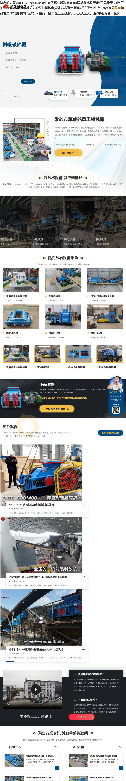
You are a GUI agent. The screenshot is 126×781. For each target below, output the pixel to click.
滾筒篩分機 (61, 710)
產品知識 (79, 567)
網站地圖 (72, 768)
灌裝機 (28, 763)
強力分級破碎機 (76, 367)
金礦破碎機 (12, 724)
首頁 (32, 6)
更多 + (56, 567)
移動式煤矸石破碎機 (40, 710)
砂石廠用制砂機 (86, 705)
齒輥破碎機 (109, 92)
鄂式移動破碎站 (38, 715)
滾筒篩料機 (61, 705)
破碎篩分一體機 (62, 724)
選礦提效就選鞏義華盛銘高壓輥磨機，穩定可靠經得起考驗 (105, 576)
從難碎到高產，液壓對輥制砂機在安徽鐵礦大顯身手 (26, 617)
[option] (63, 61)
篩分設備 (69, 239)
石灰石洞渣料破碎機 (16, 715)
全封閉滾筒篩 (61, 715)
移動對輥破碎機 (107, 367)
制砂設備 (101, 239)
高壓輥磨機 (83, 92)
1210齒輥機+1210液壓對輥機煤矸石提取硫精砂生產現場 (64, 470)
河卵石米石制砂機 (87, 724)
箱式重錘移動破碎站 (40, 719)
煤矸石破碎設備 (110, 719)
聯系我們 (86, 7)
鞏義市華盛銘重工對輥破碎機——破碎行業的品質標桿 (105, 598)
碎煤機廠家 (109, 715)
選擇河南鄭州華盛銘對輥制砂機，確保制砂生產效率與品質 (41, 598)
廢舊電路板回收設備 (79, 763)
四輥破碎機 (54, 333)
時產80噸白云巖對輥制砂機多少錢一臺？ (22, 654)
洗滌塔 (22, 763)
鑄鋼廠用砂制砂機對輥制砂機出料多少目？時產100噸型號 (91, 646)
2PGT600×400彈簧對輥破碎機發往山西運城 (22, 470)
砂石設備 (110, 699)
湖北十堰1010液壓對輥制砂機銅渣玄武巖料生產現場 (105, 470)
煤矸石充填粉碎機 (111, 705)
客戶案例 (59, 7)
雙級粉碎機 (97, 333)
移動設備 (38, 239)
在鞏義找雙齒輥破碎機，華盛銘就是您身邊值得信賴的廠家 (41, 576)
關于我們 (40, 7)
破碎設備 (6, 239)
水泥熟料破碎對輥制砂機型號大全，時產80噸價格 (25, 639)
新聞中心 (68, 7)
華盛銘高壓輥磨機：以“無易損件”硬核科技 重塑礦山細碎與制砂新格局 (91, 617)
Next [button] (27, 93)
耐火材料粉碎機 (110, 724)
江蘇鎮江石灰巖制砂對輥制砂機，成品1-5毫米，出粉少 (27, 646)
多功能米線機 (68, 763)
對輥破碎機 (14, 44)
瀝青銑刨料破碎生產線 (102, 296)
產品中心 (49, 7)
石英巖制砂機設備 (87, 710)
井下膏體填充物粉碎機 (113, 710)
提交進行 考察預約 (102, 677)
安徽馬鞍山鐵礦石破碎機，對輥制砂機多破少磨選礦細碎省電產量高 (91, 654)
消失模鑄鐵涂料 (57, 763)
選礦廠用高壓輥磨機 (16, 296)
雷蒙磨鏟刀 (35, 763)
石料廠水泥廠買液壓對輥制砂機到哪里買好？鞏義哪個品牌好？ (91, 639)
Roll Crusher (90, 763)
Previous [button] (8, 93)
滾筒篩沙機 (61, 719)
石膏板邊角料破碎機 (16, 719)
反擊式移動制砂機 (39, 724)
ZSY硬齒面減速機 (45, 763)
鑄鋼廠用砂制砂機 (87, 715)
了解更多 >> (28, 81)
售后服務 (77, 7)
